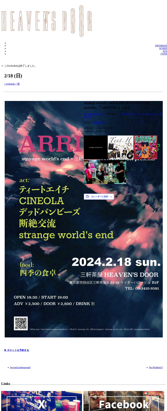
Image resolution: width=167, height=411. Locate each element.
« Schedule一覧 (12, 84)
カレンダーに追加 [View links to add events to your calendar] (99, 196)
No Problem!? (156, 367)
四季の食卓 (99, 122)
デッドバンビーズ (147, 113)
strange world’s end (93, 113)
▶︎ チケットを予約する (16, 350)
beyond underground (20, 367)
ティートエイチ (126, 113)
